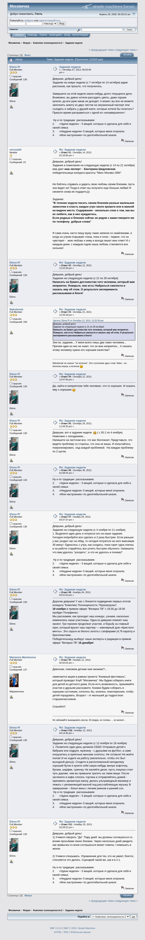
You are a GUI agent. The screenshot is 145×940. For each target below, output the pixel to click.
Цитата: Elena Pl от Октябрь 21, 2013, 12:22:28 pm (78, 320)
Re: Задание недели (72, 149)
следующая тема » (126, 49)
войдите (29, 20)
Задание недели (70, 66)
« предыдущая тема (101, 49)
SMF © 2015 (70, 928)
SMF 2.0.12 (56, 928)
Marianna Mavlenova (23, 657)
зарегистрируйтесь (49, 20)
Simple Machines (86, 928)
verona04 (15, 149)
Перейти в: (84, 916)
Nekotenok (16, 309)
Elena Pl (15, 66)
